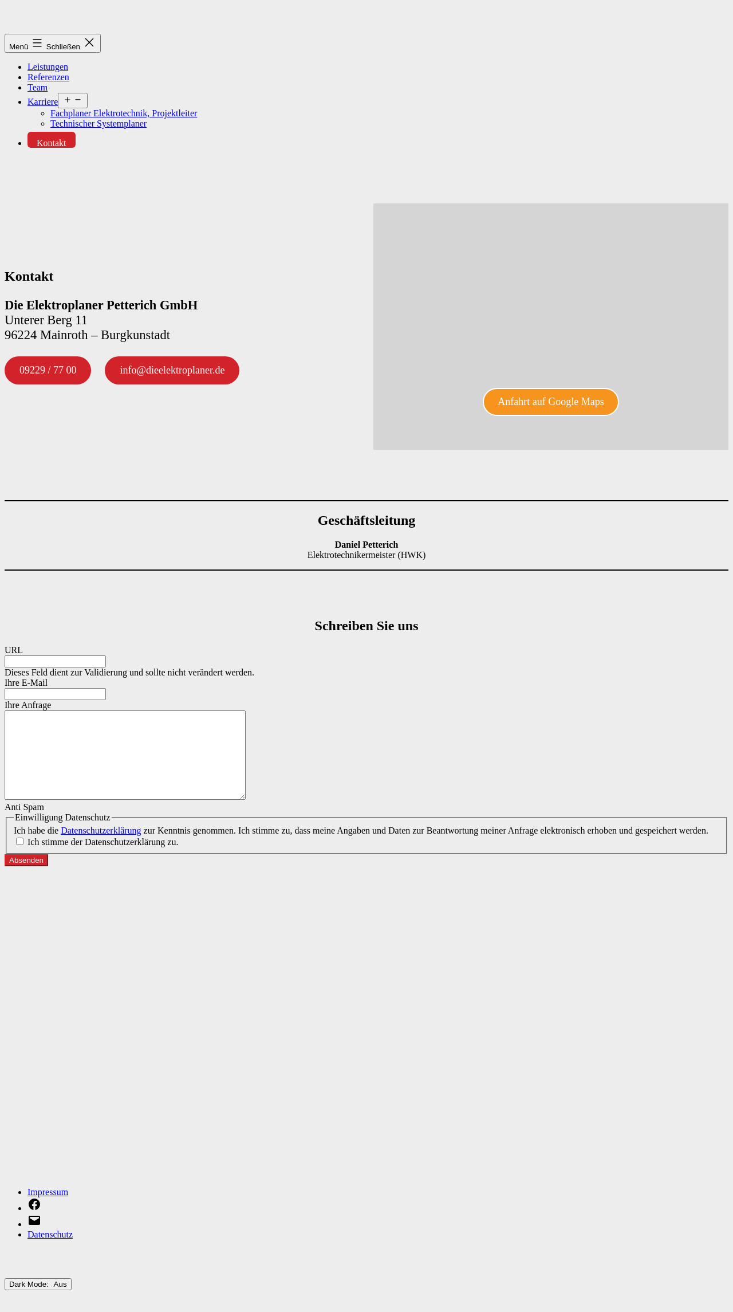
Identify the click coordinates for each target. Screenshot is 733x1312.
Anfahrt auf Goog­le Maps (551, 401)
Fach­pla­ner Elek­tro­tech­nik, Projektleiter (123, 113)
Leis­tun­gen (47, 67)
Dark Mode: (38, 1301)
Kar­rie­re (42, 102)
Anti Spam (24, 824)
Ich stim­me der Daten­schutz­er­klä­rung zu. (102, 859)
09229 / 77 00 (48, 370)
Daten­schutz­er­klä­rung (101, 848)
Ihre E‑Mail (26, 683)
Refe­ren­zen (48, 77)
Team (37, 87)
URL (14, 650)
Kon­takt (51, 143)
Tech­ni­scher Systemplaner (98, 123)
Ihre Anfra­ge (28, 705)
